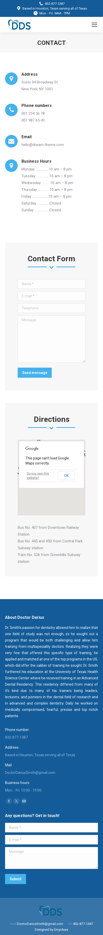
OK (66, 476)
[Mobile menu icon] (94, 24)
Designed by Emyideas (51, 929)
